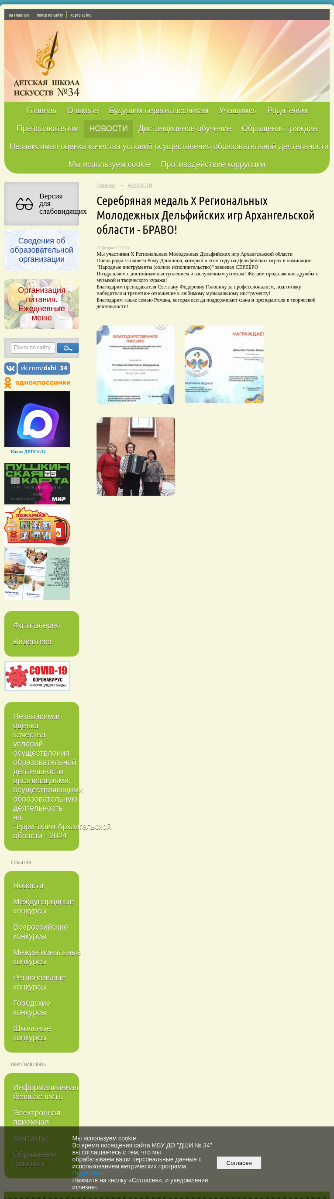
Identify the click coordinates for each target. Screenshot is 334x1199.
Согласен (239, 1163)
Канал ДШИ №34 (28, 451)
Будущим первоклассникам (158, 110)
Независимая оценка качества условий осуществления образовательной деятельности (169, 146)
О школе (83, 110)
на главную (19, 14)
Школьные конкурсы (32, 1033)
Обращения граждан (279, 128)
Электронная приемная (37, 1117)
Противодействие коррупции (213, 164)
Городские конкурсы (32, 1008)
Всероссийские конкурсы (40, 932)
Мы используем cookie (110, 164)
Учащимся (238, 110)
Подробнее (88, 1173)
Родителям (287, 110)
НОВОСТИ (108, 128)
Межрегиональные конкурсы (46, 957)
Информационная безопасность (46, 1092)
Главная (42, 110)
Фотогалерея (36, 625)
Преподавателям (48, 128)
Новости (28, 885)
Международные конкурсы (43, 906)
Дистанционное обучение (184, 128)
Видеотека (32, 641)
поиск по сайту (50, 14)
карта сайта (81, 14)
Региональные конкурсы (39, 982)
